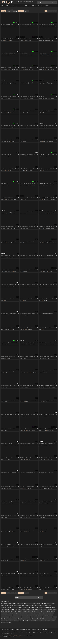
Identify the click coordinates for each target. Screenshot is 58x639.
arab (24, 54)
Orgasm (28, 616)
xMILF (21, 141)
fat (45, 213)
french (28, 112)
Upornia (2, 40)
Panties (40, 616)
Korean (47, 613)
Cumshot (25, 607)
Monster (19, 616)
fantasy (25, 199)
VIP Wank (47, 6)
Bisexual (19, 605)
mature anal (10, 271)
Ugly (41, 620)
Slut (54, 618)
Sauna (25, 618)
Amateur (14, 603)
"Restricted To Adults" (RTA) (13, 635)
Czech (32, 607)
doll (45, 430)
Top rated (20, 6)
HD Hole (6, 2)
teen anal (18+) (8, 329)
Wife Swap (9, 622)
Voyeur (53, 620)
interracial (26, 40)
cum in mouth (7, 459)
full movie (33, 156)
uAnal (2, 141)
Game (33, 609)
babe (29, 156)
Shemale (29, 618)
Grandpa (54, 609)
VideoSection (41, 98)
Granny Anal (7, 611)
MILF (49, 488)
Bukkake (27, 605)
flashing (24, 286)
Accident (5, 603)
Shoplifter (50, 618)
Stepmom (14, 620)
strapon (31, 83)
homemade (26, 69)
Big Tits (11, 605)
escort (33, 69)
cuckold (13, 54)
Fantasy (12, 609)
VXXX (21, 170)
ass (17, 69)
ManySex (21, 387)
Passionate (45, 616)
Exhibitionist (7, 609)
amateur (5, 69)
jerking (6, 546)
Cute (29, 607)
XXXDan (40, 40)
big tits (8, 112)
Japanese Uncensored (30, 613)
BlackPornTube (3, 560)
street (44, 459)
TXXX (40, 416)
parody (31, 589)
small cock (27, 83)
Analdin (40, 69)
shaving (6, 257)
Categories (27, 6)
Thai (38, 620)
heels (11, 40)
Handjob (20, 611)
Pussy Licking (14, 618)
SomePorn (22, 83)
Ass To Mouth (32, 603)
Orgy (32, 616)
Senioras (2, 387)
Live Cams (41, 6)
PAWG (27, 401)
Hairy (16, 611)
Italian (2, 613)
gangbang (6, 40)
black (48, 54)
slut (49, 83)
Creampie (9, 607)
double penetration (46, 40)
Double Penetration (47, 607)
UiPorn (40, 199)
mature (31, 502)
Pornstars (34, 6)
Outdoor (35, 616)
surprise (10, 170)
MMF (8, 616)
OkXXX (21, 54)
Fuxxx (2, 286)
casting (10, 213)
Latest (9, 11)
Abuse (20, 636)
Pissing (54, 616)
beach (44, 141)
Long (26, 11)
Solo (2, 620)
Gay (41, 609)
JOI (43, 613)
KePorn (2, 517)
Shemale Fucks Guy (43, 618)
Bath (42, 603)
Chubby (45, 605)
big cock (32, 372)
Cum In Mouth (19, 607)
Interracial (53, 611)
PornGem (21, 40)
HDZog (2, 54)
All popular (14, 6)
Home (2, 6)
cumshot (6, 83)
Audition (38, 603)
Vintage (49, 620)
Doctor (36, 607)
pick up (25, 372)
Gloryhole (50, 609)
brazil (44, 271)
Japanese (7, 613)
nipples (12, 242)
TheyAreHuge (3, 112)
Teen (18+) (27, 620)
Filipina (19, 609)
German (45, 609)
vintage (7, 156)
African (10, 603)
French (23, 609)
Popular (3, 11)
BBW (50, 156)
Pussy (9, 618)
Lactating (51, 613)
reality (27, 228)
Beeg (21, 329)
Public (5, 618)
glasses (28, 54)
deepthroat (44, 416)
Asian (22, 603)
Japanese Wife (38, 613)
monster (24, 112)
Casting (32, 605)
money (48, 459)
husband (27, 170)
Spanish (6, 620)
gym (6, 170)
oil (7, 560)
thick (14, 228)
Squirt (10, 620)
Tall (23, 620)
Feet (16, 609)
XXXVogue (3, 228)
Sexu (21, 112)
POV (2, 618)
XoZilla (21, 69)
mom (45, 54)
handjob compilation (12, 546)
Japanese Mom (21, 613)
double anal (26, 98)
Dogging (40, 607)
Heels (29, 611)
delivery (44, 531)
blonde (14, 83)
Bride (23, 605)
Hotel (38, 611)
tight (26, 127)
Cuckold (13, 607)
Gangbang (37, 609)
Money (15, 616)
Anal (18, 603)
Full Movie (28, 609)
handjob (13, 257)
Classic (49, 605)
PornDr (2, 83)
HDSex (40, 83)
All (20, 11)
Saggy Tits (20, 618)
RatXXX (21, 343)
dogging (6, 213)
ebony (9, 98)
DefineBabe (3, 589)
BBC (31, 54)
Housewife (43, 611)
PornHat (21, 199)
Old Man (23, 616)
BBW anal (47, 69)
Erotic (2, 609)
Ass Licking (26, 603)
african (29, 488)
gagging (51, 54)
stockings (13, 531)
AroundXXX (3, 156)
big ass (46, 156)
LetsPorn (2, 329)
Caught (36, 605)
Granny (2, 611)
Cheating (40, 605)
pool (6, 387)
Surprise (19, 620)
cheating (44, 242)
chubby (52, 213)
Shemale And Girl (35, 618)
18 (48, 343)
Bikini (15, 605)
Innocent (48, 611)
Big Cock (7, 605)
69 (6, 98)
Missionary (3, 616)
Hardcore (24, 611)
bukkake (54, 242)
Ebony (53, 607)
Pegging (50, 616)
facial (53, 430)
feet (30, 40)
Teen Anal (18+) (33, 620)
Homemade (34, 611)
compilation (31, 98)
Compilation (3, 607)
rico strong (26, 213)
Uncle (45, 620)
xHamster (41, 54)
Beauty (2, 605)
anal (52, 40)
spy (29, 69)
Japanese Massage (13, 613)
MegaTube (3, 170)
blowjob (25, 343)
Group (12, 611)
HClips (2, 69)
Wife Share (3, 622)
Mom (11, 616)
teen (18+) (12, 127)
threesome (52, 343)
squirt (44, 560)
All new (8, 6)
